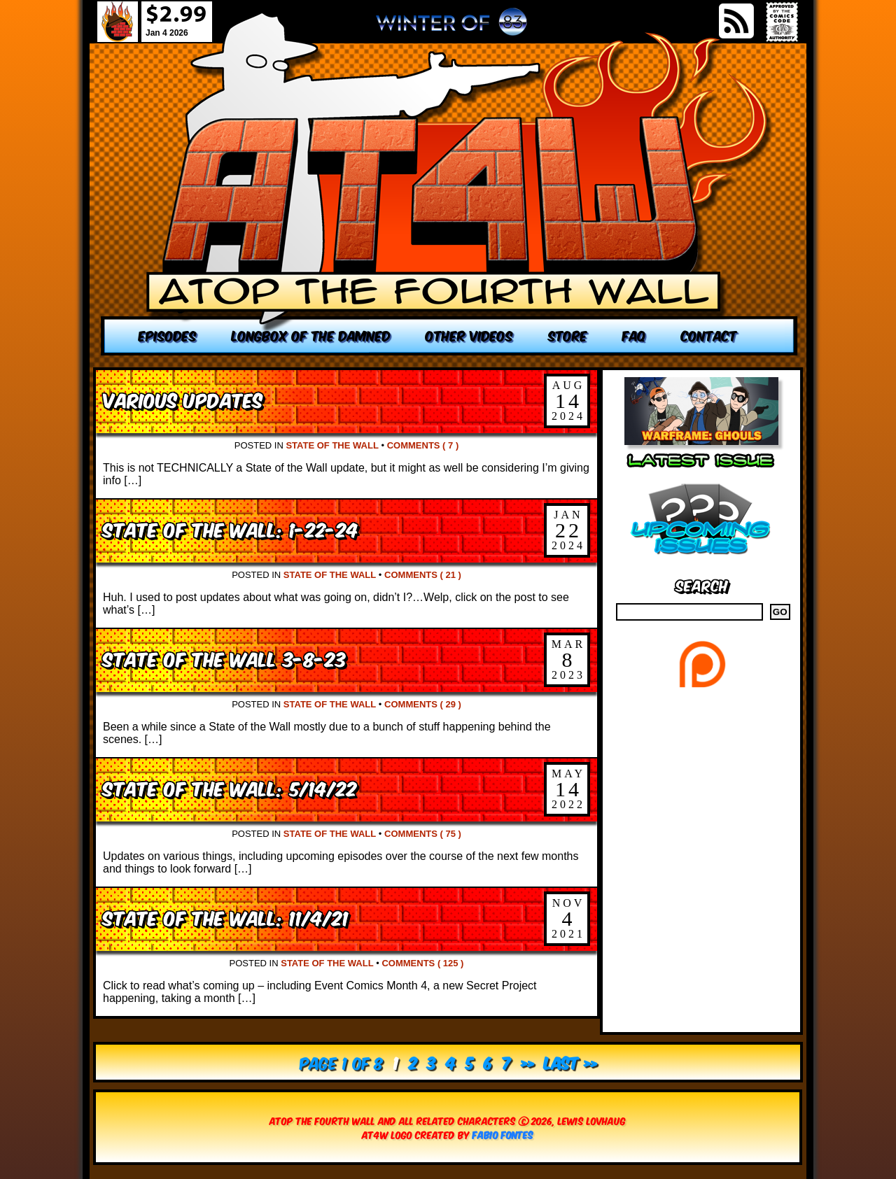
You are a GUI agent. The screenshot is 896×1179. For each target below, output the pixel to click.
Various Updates (182, 399)
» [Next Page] (527, 1061)
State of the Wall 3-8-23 (224, 658)
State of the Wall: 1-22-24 (230, 528)
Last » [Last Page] (570, 1061)
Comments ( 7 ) (423, 445)
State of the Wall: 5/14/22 (230, 787)
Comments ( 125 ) (422, 963)
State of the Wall (332, 445)
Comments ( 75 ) (422, 833)
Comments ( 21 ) (422, 575)
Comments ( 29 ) (422, 704)
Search (702, 584)
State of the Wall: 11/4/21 (226, 917)
